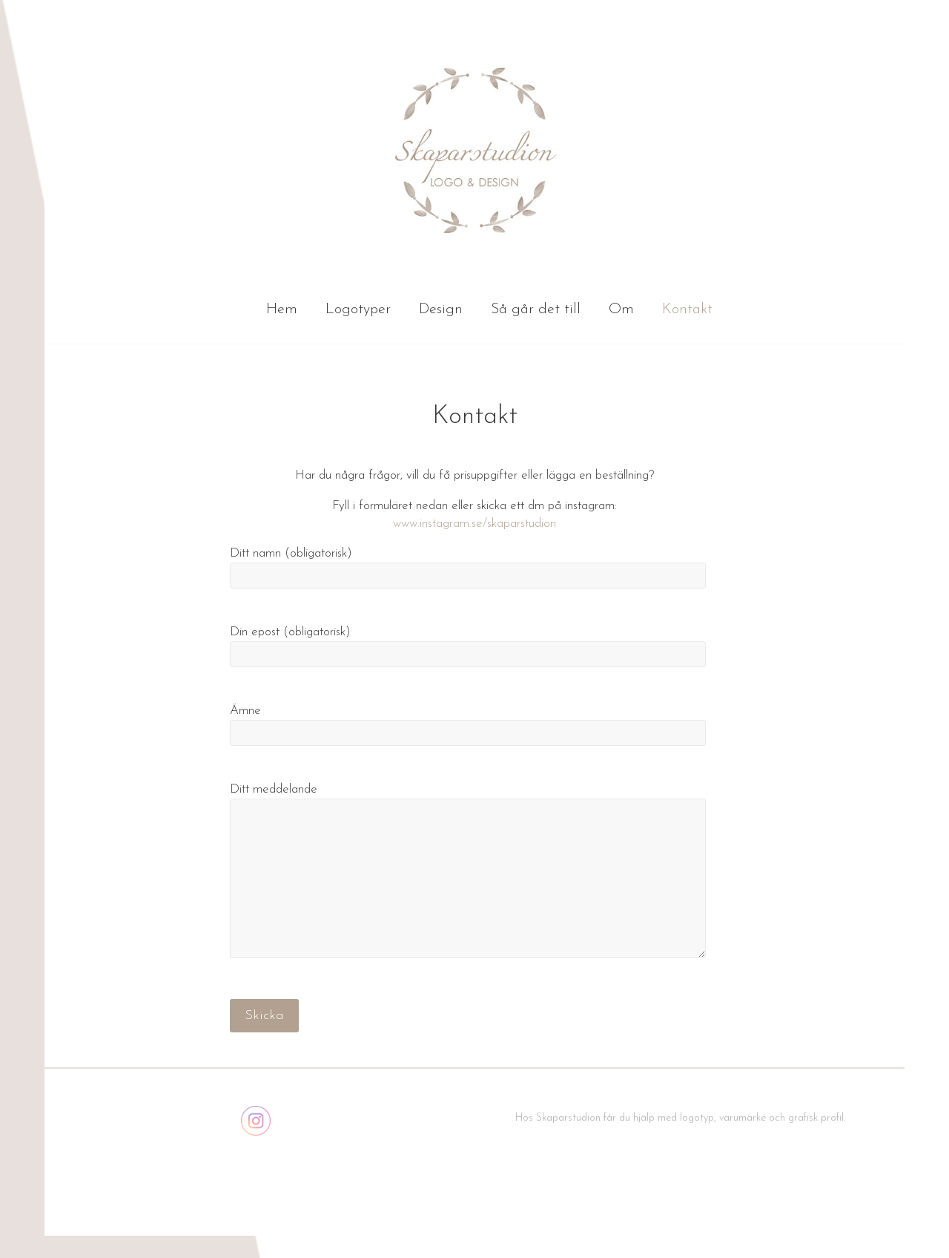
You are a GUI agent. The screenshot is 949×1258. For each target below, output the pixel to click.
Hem (281, 309)
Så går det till (536, 309)
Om (621, 309)
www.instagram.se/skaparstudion (474, 523)
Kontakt (687, 309)
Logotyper (358, 309)
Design (441, 309)
